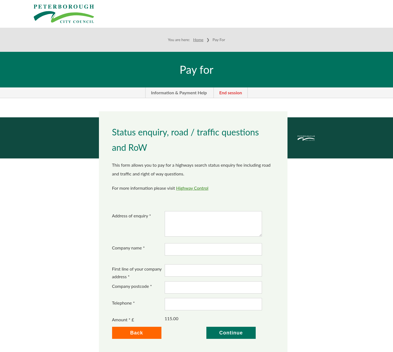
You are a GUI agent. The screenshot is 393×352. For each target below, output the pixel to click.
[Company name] (213, 249)
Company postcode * (132, 286)
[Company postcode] (213, 287)
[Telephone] (213, 304)
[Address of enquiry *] (213, 224)
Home (198, 39)
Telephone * (123, 302)
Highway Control (192, 188)
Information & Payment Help (179, 92)
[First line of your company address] (213, 270)
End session (230, 92)
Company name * (128, 247)
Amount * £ (123, 319)
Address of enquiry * (131, 215)
